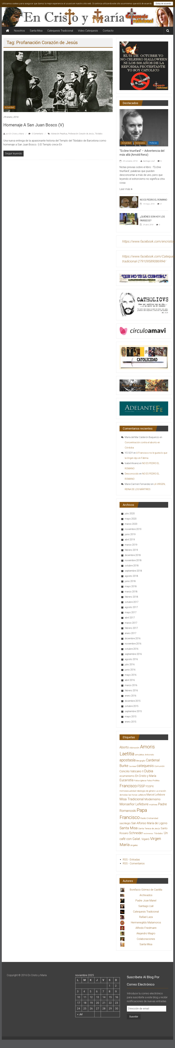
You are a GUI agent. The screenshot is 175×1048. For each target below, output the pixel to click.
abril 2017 (130, 617)
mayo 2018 (130, 586)
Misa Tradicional (132, 799)
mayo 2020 (130, 518)
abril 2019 (130, 539)
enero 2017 (130, 633)
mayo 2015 (130, 716)
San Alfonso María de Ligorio (149, 823)
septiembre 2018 (133, 570)
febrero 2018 (131, 596)
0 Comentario (35, 134)
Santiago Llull (149, 161)
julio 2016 (130, 664)
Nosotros (19, 30)
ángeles (134, 845)
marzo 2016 (131, 685)
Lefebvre (142, 795)
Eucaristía (127, 780)
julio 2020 (130, 513)
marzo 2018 (131, 591)
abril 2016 (130, 680)
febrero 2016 (131, 690)
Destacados (140, 143)
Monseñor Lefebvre (134, 804)
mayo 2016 (130, 675)
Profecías (153, 143)
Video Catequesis (88, 30)
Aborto (124, 747)
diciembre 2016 (133, 638)
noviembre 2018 (133, 560)
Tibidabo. (99, 134)
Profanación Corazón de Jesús (81, 134)
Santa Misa (36, 30)
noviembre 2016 (133, 643)
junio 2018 (130, 581)
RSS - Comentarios (134, 863)
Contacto (108, 30)
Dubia (148, 771)
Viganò (145, 839)
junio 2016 (130, 669)
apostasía (128, 760)
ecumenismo (127, 776)
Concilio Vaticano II (132, 771)
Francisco (128, 785)
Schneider (136, 833)
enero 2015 (130, 721)
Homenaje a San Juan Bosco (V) (33, 124)
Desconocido (132, 473)
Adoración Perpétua (59, 134)
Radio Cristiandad (149, 818)
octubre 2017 (131, 602)
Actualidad (9, 107)
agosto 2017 (131, 607)
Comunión (159, 766)
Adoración (134, 747)
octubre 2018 (131, 565)
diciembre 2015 (133, 701)
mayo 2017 (130, 612)
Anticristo (149, 754)
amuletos (139, 754)
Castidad (132, 766)
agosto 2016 (131, 659)
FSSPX (150, 786)
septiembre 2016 (133, 654)
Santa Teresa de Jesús (149, 828)
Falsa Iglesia (140, 780)
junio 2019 (130, 534)
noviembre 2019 (133, 529)
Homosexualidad (128, 791)
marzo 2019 (131, 544)
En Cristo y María (145, 776)
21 (161, 204)
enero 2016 (130, 695)
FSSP (141, 786)
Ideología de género (146, 791)
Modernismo (152, 799)
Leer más (126, 189)
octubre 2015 (131, 706)
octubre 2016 (131, 649)
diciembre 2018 (133, 555)
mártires (153, 804)
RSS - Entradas (131, 859)
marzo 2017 (131, 623)
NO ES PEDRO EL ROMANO (153, 199)
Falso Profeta (153, 780)
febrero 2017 (131, 628)
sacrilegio (125, 823)
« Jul (79, 1014)
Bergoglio (140, 760)
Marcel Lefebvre (156, 794)
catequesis (145, 766)
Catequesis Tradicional (60, 30)
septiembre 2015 (133, 711)
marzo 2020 (131, 524)
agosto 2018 (131, 576)
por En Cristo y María (15, 134)
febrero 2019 (131, 550)
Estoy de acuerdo (163, 3)
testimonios (148, 833)
